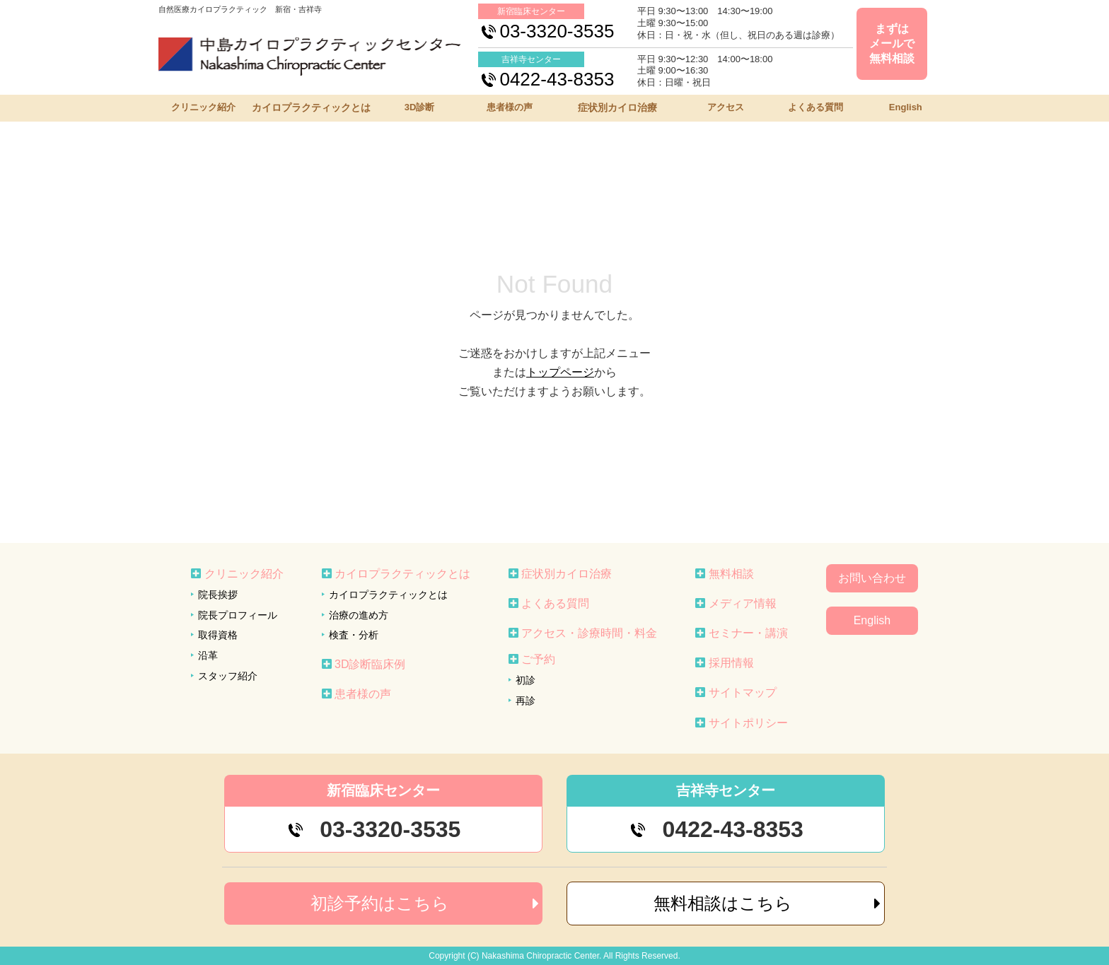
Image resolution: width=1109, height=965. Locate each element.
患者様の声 (510, 107)
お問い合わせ (872, 578)
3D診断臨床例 (370, 664)
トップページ (560, 372)
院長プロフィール (237, 615)
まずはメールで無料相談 (892, 43)
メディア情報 (743, 603)
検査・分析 (353, 635)
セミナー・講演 (748, 633)
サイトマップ (743, 692)
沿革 (208, 655)
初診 (525, 680)
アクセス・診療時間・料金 (589, 633)
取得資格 (218, 635)
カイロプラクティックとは (311, 107)
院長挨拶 (218, 594)
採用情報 (731, 663)
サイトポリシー (748, 723)
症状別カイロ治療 (617, 107)
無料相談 (731, 574)
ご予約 (538, 659)
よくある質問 (815, 107)
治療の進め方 (358, 615)
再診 (525, 700)
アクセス (725, 107)
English (905, 107)
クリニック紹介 (203, 107)
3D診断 (420, 107)
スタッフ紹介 (227, 676)
